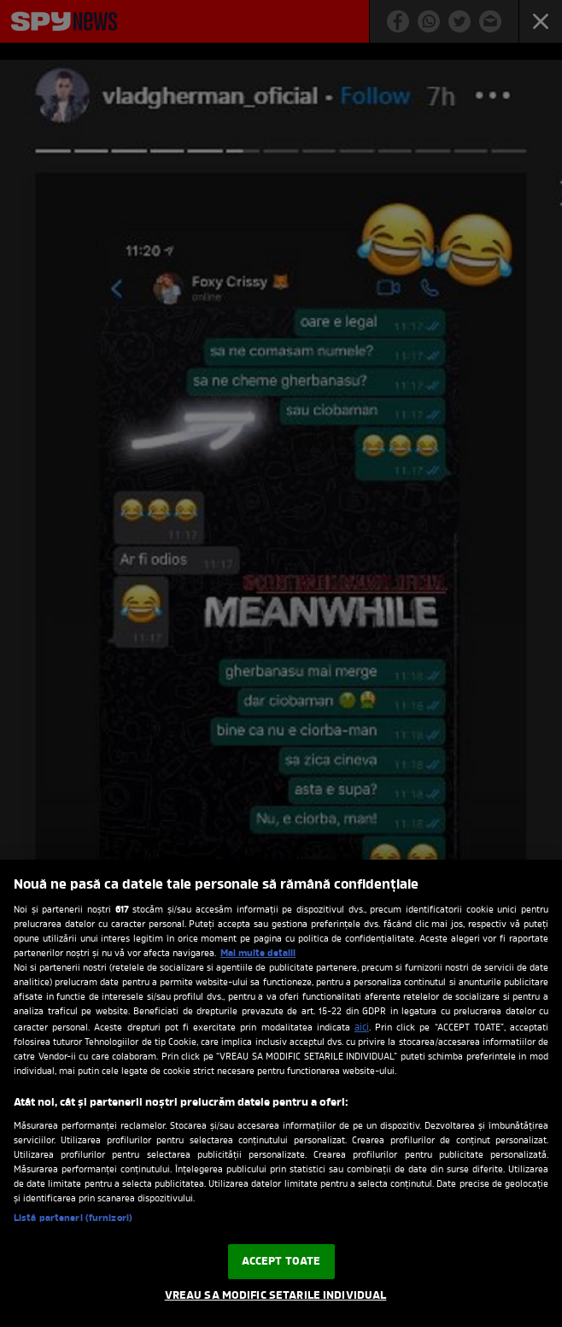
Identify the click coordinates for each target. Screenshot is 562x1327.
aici (361, 1027)
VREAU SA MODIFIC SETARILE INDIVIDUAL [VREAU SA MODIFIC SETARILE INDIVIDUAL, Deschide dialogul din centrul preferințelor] (276, 1296)
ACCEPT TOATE (281, 1262)
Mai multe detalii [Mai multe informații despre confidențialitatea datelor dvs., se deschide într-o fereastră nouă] (258, 953)
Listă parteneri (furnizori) (73, 1218)
